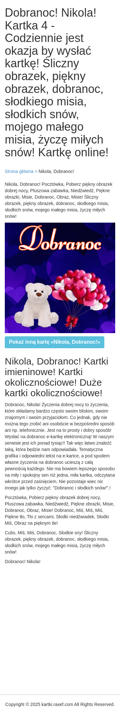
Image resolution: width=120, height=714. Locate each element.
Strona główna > (21, 171)
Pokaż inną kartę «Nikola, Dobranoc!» (54, 342)
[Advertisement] (60, 628)
